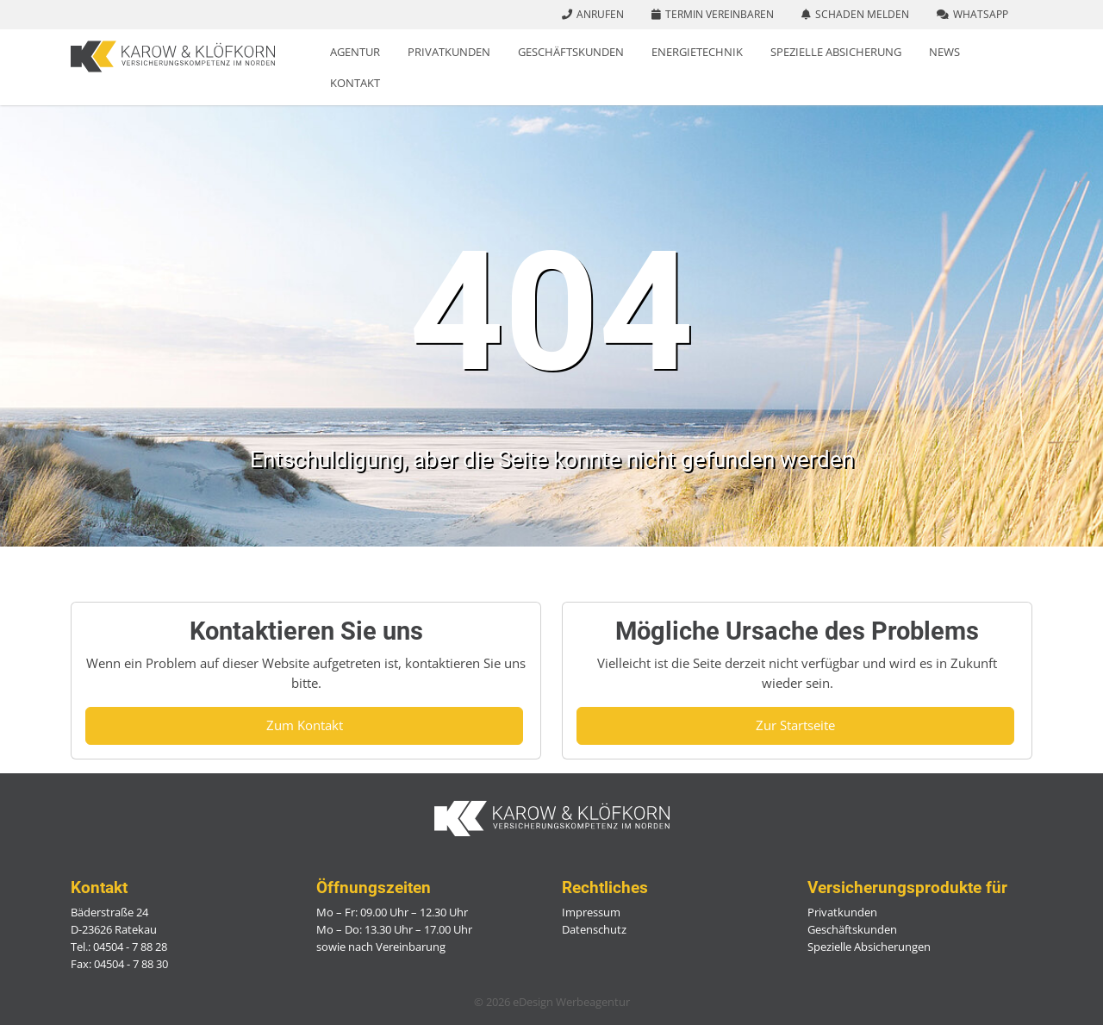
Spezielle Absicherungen (869, 946)
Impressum (591, 912)
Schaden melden (862, 14)
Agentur (355, 51)
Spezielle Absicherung (835, 51)
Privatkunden (449, 51)
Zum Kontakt (304, 725)
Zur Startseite (795, 725)
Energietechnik (697, 51)
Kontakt (355, 83)
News (944, 51)
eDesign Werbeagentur (571, 1001)
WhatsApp (980, 14)
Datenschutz (594, 929)
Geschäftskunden (571, 51)
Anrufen (600, 14)
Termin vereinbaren (719, 14)
